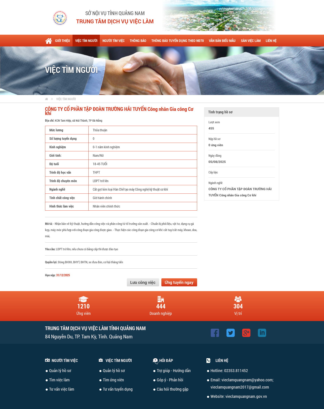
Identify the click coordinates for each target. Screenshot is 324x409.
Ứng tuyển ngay (179, 282)
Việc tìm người (66, 99)
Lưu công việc (142, 282)
